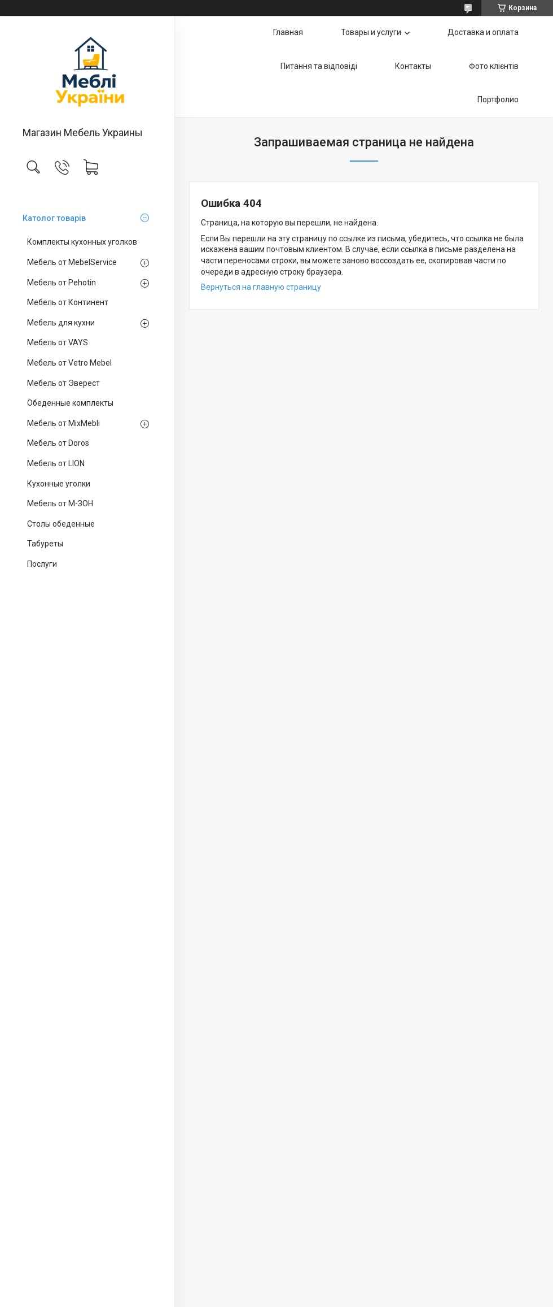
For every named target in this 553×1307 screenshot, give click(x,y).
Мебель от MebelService (72, 262)
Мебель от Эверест (63, 383)
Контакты (413, 66)
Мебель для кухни (61, 322)
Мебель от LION (56, 463)
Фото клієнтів (494, 66)
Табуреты (45, 543)
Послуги (42, 563)
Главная (288, 32)
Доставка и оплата (483, 32)
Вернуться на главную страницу (261, 287)
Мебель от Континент (67, 302)
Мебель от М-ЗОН (60, 503)
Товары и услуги (371, 32)
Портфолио (498, 99)
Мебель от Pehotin (61, 282)
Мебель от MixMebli (63, 423)
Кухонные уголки (58, 483)
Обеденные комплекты (70, 402)
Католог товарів (54, 218)
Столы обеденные (61, 523)
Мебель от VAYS (57, 342)
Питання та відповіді (318, 66)
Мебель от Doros (58, 443)
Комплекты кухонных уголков (82, 241)
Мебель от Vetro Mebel (69, 362)
